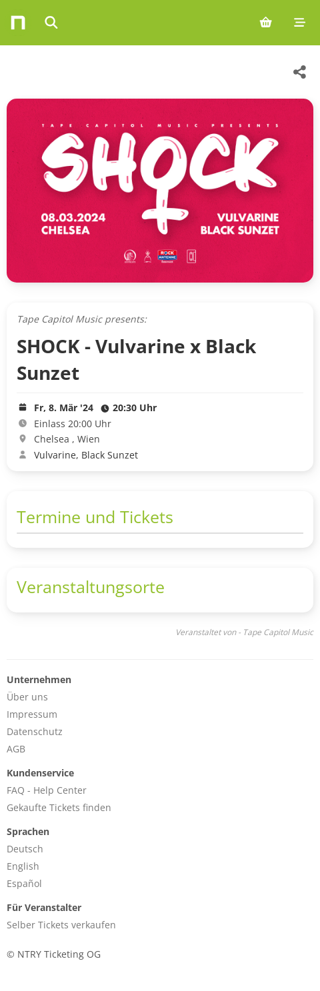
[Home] (18, 22)
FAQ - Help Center (47, 790)
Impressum (32, 714)
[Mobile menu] (300, 22)
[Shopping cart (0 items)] (266, 22)
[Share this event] (300, 72)
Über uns (27, 696)
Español (24, 883)
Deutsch (25, 848)
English (23, 866)
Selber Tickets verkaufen (61, 924)
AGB (16, 748)
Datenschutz (35, 731)
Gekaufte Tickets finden (59, 807)
